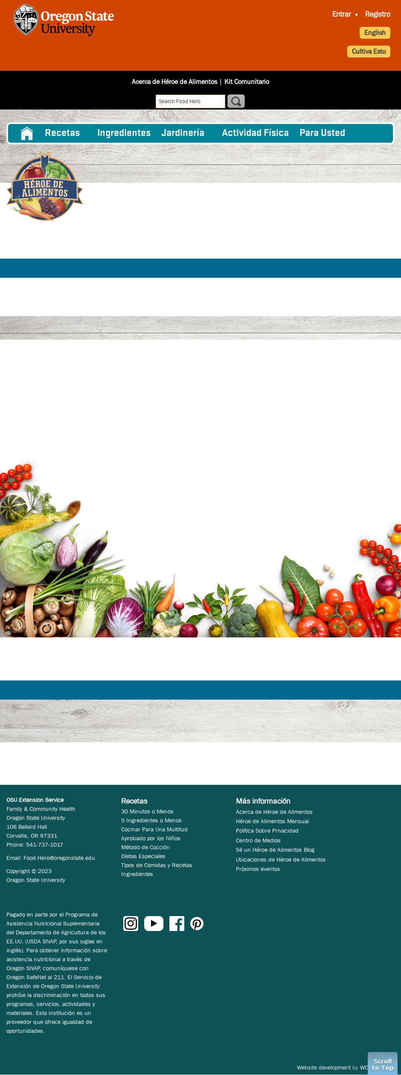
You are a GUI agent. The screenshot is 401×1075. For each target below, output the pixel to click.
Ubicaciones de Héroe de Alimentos (281, 859)
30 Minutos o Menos (147, 811)
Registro (377, 14)
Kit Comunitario (246, 81)
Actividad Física (255, 133)
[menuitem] (26, 133)
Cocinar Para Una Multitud (154, 829)
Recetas (62, 133)
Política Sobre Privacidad (267, 830)
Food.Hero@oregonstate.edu (59, 858)
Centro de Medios (258, 840)
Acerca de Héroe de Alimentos (174, 81)
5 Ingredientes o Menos (151, 820)
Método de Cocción (145, 847)
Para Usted (322, 133)
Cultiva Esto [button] (369, 51)
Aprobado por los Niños (150, 838)
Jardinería (182, 133)
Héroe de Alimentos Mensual (272, 821)
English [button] (375, 32)
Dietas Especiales (143, 856)
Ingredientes (124, 133)
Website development (324, 1067)
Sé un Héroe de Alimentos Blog (275, 849)
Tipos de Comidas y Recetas (156, 865)
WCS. (366, 1067)
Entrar (341, 14)
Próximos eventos (258, 869)
